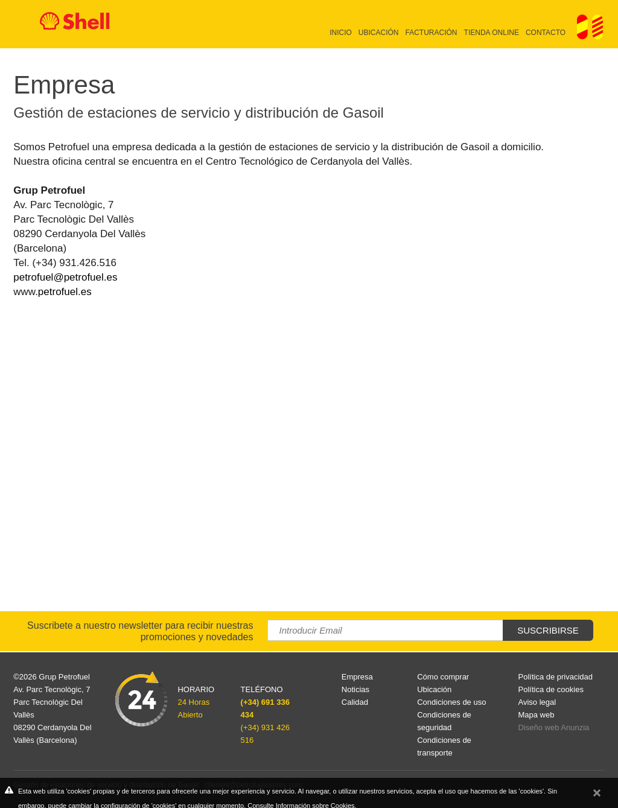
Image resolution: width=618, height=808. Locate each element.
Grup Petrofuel (64, 676)
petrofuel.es (65, 291)
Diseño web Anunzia (553, 727)
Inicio (341, 32)
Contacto (545, 32)
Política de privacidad (555, 676)
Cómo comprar (443, 676)
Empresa (357, 676)
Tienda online (491, 32)
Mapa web (536, 714)
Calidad (355, 702)
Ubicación (378, 32)
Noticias (355, 689)
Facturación (431, 32)
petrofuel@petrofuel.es (65, 277)
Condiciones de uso (451, 702)
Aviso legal (537, 702)
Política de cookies (550, 689)
